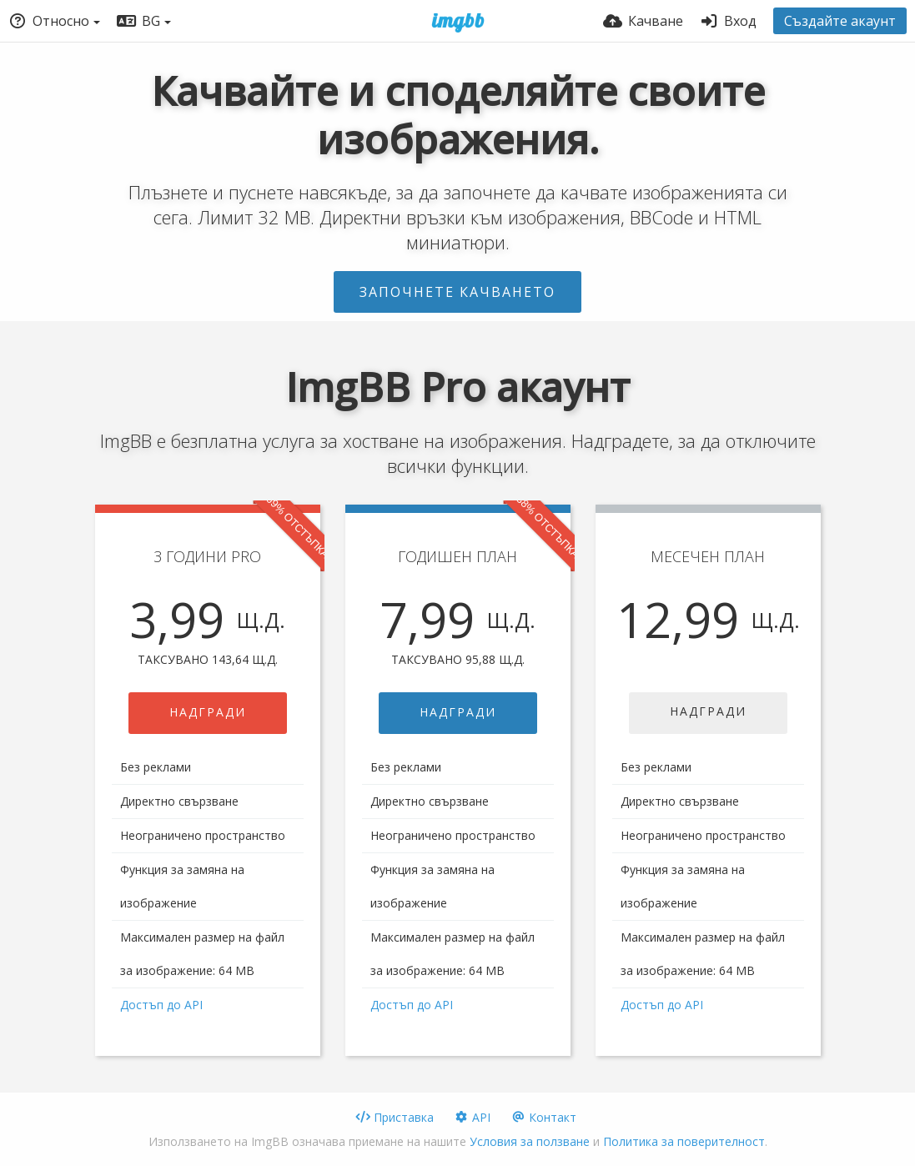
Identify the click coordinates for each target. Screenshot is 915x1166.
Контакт (543, 1117)
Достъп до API (161, 1005)
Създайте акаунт (840, 21)
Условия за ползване (530, 1141)
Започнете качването (457, 292)
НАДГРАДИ (207, 712)
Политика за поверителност (684, 1141)
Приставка (394, 1117)
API (472, 1117)
